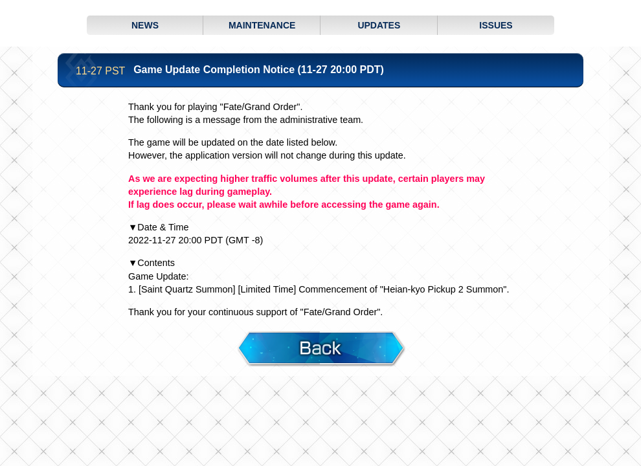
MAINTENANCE (262, 25)
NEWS (145, 25)
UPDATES (378, 25)
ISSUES (495, 25)
